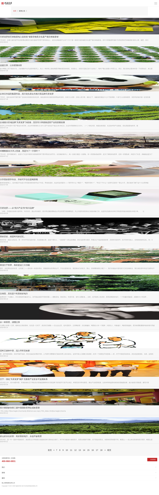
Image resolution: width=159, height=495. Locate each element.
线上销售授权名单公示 (8, 483)
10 (67, 450)
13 (80, 450)
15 (88, 450)
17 (97, 450)
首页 (14, 11)
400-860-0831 (9, 461)
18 (101, 450)
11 (71, 450)
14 (84, 450)
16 (93, 450)
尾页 (109, 450)
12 (75, 450)
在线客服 (153, 459)
